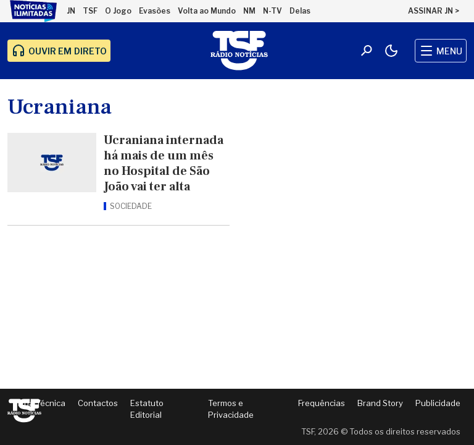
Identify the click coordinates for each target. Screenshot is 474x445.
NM (249, 10)
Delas (299, 10)
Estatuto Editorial (147, 409)
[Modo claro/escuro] (391, 51)
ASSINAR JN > (433, 10)
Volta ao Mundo (207, 10)
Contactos (98, 403)
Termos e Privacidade (231, 409)
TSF (90, 10)
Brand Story (380, 403)
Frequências (321, 403)
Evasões (154, 10)
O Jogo (118, 10)
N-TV (272, 10)
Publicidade (437, 403)
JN (71, 10)
